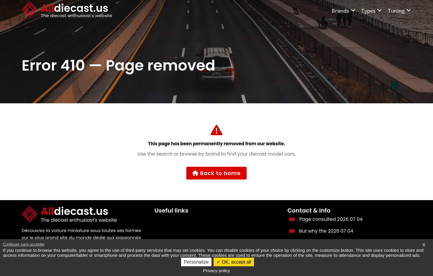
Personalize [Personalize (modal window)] (196, 261)
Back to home (216, 173)
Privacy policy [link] (216, 270)
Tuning (399, 10)
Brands (344, 10)
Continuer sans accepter (24, 244)
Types (371, 10)
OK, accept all (233, 261)
